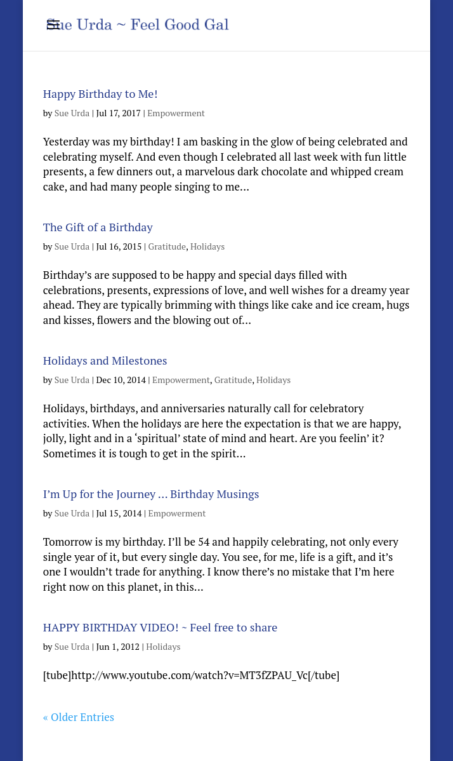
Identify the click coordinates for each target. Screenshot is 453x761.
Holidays (207, 246)
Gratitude (167, 246)
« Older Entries (78, 717)
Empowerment (176, 113)
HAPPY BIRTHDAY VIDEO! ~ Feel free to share (160, 627)
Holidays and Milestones (105, 360)
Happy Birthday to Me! (100, 93)
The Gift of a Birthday (98, 226)
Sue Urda (72, 113)
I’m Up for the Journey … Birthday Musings (151, 493)
